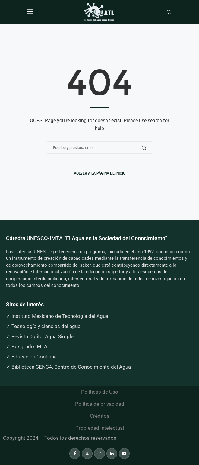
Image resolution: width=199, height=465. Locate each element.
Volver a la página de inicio (99, 173)
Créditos (99, 416)
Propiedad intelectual (99, 428)
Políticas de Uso (99, 392)
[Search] (169, 12)
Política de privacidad (99, 404)
